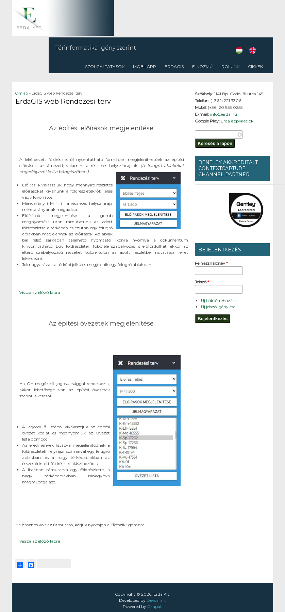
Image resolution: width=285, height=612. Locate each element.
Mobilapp (144, 66)
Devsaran (156, 600)
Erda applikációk (237, 120)
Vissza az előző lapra (39, 292)
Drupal (154, 606)
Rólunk (230, 66)
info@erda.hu (223, 114)
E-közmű (202, 66)
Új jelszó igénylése (218, 306)
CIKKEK (255, 66)
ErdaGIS (174, 66)
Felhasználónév (211, 263)
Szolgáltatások (104, 66)
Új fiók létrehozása (219, 300)
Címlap (21, 93)
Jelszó (202, 281)
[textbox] (219, 134)
